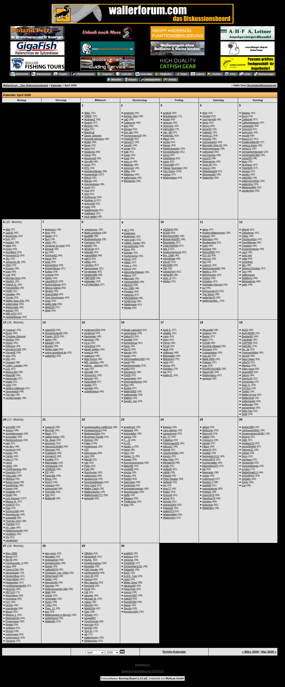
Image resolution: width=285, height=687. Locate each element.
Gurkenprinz (131, 255)
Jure (86, 456)
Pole (86, 469)
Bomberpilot (209, 242)
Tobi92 (245, 391)
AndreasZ (89, 119)
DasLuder (11, 475)
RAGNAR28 (131, 298)
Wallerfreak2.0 (250, 472)
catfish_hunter (132, 242)
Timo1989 (168, 164)
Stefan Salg (51, 349)
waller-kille (51, 304)
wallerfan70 (208, 297)
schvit (166, 498)
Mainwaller (169, 355)
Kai (204, 261)
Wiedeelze (129, 180)
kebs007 (50, 342)
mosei (205, 475)
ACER (166, 232)
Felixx (245, 236)
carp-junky (130, 239)
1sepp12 (50, 427)
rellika (87, 261)
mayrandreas (91, 184)
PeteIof (167, 475)
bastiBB (88, 236)
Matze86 (10, 375)
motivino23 (208, 478)
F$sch (205, 446)
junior (87, 164)
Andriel (88, 122)
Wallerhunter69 (14, 530)
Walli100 (50, 307)
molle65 (167, 469)
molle (166, 465)
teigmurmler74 (210, 291)
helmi (127, 449)
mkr (86, 462)
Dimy (166, 339)
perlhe (166, 142)
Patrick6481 (12, 287)
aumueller (11, 436)
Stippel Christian (251, 268)
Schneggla (248, 381)
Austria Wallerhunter (213, 232)
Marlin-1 (206, 271)
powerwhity (130, 378)
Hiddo (127, 262)
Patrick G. (11, 284)
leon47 (167, 261)
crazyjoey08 (209, 119)
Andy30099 (248, 333)
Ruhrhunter (90, 472)
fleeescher (11, 236)
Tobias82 (168, 508)
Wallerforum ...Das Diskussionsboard (25, 85)
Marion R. (11, 501)
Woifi (47, 310)
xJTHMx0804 (91, 284)
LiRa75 (246, 362)
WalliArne (247, 278)
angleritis (129, 112)
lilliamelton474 (210, 465)
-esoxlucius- (91, 229)
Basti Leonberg (92, 232)
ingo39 (245, 135)
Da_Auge (50, 440)
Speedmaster (131, 491)
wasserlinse (248, 407)
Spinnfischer (13, 514)
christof (206, 116)
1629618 (168, 229)
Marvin (88, 180)
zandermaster (13, 397)
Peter (87, 465)
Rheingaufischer (133, 381)
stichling (206, 501)
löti (203, 469)
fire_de (245, 349)
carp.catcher (170, 430)
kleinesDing (51, 265)
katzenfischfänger (134, 272)
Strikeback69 (209, 171)
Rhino (48, 478)
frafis (244, 440)
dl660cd (10, 478)
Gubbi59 (10, 491)
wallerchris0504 (250, 180)
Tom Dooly (169, 171)
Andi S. (167, 329)
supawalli (11, 517)
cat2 (126, 119)
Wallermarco (209, 375)
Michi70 (128, 285)
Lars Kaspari (13, 498)
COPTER (247, 342)
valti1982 (247, 177)
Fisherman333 (171, 443)
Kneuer (10, 268)
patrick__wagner (93, 365)
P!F (47, 472)
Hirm (126, 453)
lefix (8, 359)
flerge (87, 145)
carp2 (9, 462)
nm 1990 (129, 288)
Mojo (244, 161)
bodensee (129, 233)
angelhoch (129, 427)
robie (8, 385)
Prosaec (128, 291)
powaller (10, 294)
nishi (165, 362)
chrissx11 (207, 440)
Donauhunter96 (53, 333)
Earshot (206, 249)
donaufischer (131, 246)
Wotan (128, 307)
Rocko (127, 475)
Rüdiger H (90, 200)
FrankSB (129, 138)
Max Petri (168, 459)
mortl (87, 187)
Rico (126, 385)
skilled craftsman (15, 388)
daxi (126, 125)
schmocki (89, 203)
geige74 (206, 449)
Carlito (9, 456)
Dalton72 (129, 336)
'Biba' (87, 112)
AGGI (245, 329)
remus (166, 365)
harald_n (129, 446)
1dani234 (50, 329)
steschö (88, 378)
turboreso (207, 504)
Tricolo (9, 297)
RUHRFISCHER (211, 368)
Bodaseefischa (92, 239)
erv (46, 252)
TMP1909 (89, 278)
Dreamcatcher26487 (253, 433)
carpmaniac (130, 333)
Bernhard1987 (171, 236)
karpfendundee (132, 365)
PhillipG (206, 491)
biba (86, 129)
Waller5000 (130, 391)
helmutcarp (90, 453)
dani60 (88, 245)
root (86, 368)
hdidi (8, 245)
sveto (87, 206)
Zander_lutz (130, 401)
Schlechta (129, 485)
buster (9, 453)
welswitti (89, 498)
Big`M (9, 559)
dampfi (206, 443)
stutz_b (167, 278)
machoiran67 (209, 142)
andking (206, 333)
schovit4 (167, 495)
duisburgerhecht (172, 252)
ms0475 (10, 504)
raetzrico (129, 294)
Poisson (206, 362)
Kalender (56, 85)
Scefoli (127, 388)
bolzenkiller (130, 433)
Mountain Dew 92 (212, 145)
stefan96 (168, 274)
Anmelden (254, 85)
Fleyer (166, 342)
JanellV (128, 145)
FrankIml (246, 245)
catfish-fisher (52, 436)
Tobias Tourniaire (172, 168)
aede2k (167, 112)
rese (204, 365)
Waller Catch (91, 488)
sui (203, 287)
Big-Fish (49, 430)
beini (205, 339)
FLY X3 (206, 255)
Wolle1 (167, 281)
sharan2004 (169, 504)
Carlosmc (89, 242)
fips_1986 (168, 255)
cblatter (167, 333)
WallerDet (207, 177)
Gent (87, 148)
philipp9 (167, 482)
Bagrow (167, 427)
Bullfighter (129, 236)
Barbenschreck (14, 440)
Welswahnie (248, 281)
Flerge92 (10, 352)
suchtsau (247, 459)
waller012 (50, 355)
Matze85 (128, 465)
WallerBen (208, 508)
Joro (8, 355)
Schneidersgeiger (134, 488)
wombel (88, 388)
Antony (9, 430)
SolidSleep (169, 158)
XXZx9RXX (248, 475)
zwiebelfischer (13, 317)
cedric (9, 465)
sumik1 (246, 174)
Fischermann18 (132, 135)
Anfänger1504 (92, 329)
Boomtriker (169, 242)
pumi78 (206, 158)
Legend (49, 274)
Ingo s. (128, 265)
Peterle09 (247, 168)
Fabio (87, 443)
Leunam (10, 362)
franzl (48, 258)
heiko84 (88, 252)
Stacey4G (207, 372)
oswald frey (169, 271)
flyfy (8, 239)
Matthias (128, 164)
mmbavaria (51, 465)
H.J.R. (127, 443)
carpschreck (170, 433)
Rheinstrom (208, 161)
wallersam (247, 404)
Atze (204, 112)
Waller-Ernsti (249, 394)
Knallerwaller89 (250, 142)
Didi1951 (246, 346)
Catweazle (247, 125)
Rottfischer (90, 197)
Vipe (126, 504)
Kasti (126, 158)
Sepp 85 (207, 164)
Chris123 (247, 129)
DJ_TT (167, 436)
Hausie (128, 352)
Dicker (9, 342)
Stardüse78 (208, 498)
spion (166, 161)
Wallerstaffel (170, 514)
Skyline (49, 291)
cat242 (9, 232)
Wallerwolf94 (249, 187)
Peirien (206, 278)
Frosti (166, 346)
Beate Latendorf (133, 329)
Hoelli (9, 495)
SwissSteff (90, 381)
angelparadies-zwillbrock (98, 427)
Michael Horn (13, 278)
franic (127, 346)
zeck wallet (90, 216)
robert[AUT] (51, 281)
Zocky (245, 482)
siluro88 (88, 372)
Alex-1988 (11, 553)
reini (86, 193)
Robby (166, 491)
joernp (127, 268)
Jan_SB (167, 132)
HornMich (11, 252)
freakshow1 (90, 446)
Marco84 (129, 278)
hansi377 (129, 142)
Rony (245, 456)
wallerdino (247, 184)
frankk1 (10, 242)
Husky (127, 355)
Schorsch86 (12, 511)
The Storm (208, 294)
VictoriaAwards (250, 465)
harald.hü (89, 151)
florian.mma (12, 482)
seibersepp (90, 475)
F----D (127, 440)
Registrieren (268, 85)
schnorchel (51, 488)
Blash (48, 433)
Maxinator (207, 472)
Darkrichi (10, 472)
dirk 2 (166, 249)
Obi (165, 268)
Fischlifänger (249, 242)
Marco (127, 275)
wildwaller (89, 281)
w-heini (246, 469)
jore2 (47, 261)
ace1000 (10, 427)
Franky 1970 (52, 336)
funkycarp (247, 132)
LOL (8, 368)
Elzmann (207, 349)
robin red (246, 255)
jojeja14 (88, 352)
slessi (166, 155)
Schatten (207, 281)
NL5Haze (247, 164)
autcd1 (206, 236)
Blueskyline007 (171, 239)
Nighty (48, 278)
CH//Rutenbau (14, 469)
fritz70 (127, 349)
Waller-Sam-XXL (15, 300)
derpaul (128, 129)
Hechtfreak (169, 258)
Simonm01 (90, 375)
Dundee (128, 339)
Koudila (49, 459)
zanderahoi (248, 190)
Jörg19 (245, 355)
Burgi (245, 116)
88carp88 (207, 329)
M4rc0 (87, 177)
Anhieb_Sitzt (131, 116)
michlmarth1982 (251, 155)
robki (244, 258)
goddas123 (248, 443)
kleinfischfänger (93, 171)
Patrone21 (247, 449)
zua (244, 485)
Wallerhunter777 (93, 495)
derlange (89, 249)
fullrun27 (168, 446)
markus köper (249, 145)
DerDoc (10, 339)
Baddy (48, 236)
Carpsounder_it (14, 563)
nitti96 (166, 472)
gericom (167, 122)
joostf (127, 362)
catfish (206, 436)
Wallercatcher (92, 491)
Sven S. (246, 385)
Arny (47, 232)
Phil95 (127, 375)
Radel (9, 381)
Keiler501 (168, 135)
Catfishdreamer (250, 122)
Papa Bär (50, 475)
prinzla (127, 472)
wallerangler (130, 394)
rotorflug (88, 265)
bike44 (245, 229)
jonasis (128, 459)
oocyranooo (209, 155)
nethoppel (207, 151)
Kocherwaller (209, 462)
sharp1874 (208, 495)
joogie (127, 148)
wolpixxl (206, 378)
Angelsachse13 (92, 430)
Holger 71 (129, 456)
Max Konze (90, 359)
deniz (205, 122)
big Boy (10, 446)
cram (166, 336)
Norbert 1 (207, 482)
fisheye (246, 436)
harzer (127, 259)
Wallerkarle (130, 304)
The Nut (10, 394)
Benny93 (207, 433)
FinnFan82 (51, 255)
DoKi (205, 245)
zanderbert (12, 540)
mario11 (206, 265)
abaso (205, 427)
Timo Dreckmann (54, 297)
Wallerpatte (12, 307)
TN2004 (10, 524)
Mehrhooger (209, 274)
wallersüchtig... (210, 300)
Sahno (245, 375)
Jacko (48, 339)
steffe (127, 495)
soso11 (206, 168)
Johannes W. (13, 261)
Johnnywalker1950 (134, 359)
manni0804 (90, 255)
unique (167, 174)
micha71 (246, 148)
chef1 (48, 242)
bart (8, 443)
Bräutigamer (170, 116)
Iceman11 (50, 456)
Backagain (90, 336)
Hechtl (166, 449)
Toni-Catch (90, 485)
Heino (87, 155)
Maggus (246, 365)
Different (10, 346)
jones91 (206, 138)
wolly (244, 284)
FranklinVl (50, 453)
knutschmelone (250, 249)
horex (9, 249)
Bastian (246, 112)
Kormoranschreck (134, 462)
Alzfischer (207, 430)
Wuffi (244, 414)
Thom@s (50, 491)
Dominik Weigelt (211, 346)
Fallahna (168, 440)
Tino (244, 271)
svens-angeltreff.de (55, 352)
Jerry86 (88, 161)
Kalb (126, 151)
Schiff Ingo (130, 301)
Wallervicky (169, 517)
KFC (86, 168)
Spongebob (12, 391)
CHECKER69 (170, 245)
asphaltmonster (14, 433)
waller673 (168, 511)
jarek (166, 349)
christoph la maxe (55, 245)
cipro (8, 566)
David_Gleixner (92, 135)
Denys (205, 125)
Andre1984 (248, 427)
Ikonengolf (90, 158)
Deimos (88, 440)
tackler (88, 385)
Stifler (127, 171)
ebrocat (49, 249)
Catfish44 (247, 119)
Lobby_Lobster (14, 365)
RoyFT (48, 482)
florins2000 (208, 252)
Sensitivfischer (171, 151)
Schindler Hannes (212, 284)
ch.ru (87, 342)
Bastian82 (247, 336)
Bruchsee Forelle (93, 436)
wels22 (9, 310)
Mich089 (168, 265)
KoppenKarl (91, 174)
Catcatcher (248, 232)
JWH (8, 265)
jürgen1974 (208, 459)
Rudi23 (128, 478)
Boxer (9, 333)
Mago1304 (12, 372)
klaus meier (248, 359)
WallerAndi (248, 397)
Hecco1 (206, 258)
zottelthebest (91, 391)
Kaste (127, 155)
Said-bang (129, 482)
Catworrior (129, 122)
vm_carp (10, 527)
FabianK (207, 132)
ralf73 (87, 258)
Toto (47, 495)
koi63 (127, 368)
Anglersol (89, 333)
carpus (127, 436)
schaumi (49, 485)
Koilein (48, 271)
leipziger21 (130, 372)
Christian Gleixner (16, 336)
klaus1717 (247, 138)
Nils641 (10, 281)
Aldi (8, 229)
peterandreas (209, 488)
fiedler (87, 142)
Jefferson (168, 352)
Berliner (88, 125)
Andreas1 (50, 229)
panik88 (206, 485)
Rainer (166, 145)
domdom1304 (13, 349)
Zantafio (246, 478)
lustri (8, 271)
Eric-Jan (128, 132)
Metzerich (168, 359)
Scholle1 (168, 368)
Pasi (8, 508)
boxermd (10, 449)
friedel (166, 119)
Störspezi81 (209, 174)
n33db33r (50, 469)
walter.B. (168, 375)
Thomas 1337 (13, 521)
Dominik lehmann (94, 138)
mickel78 (246, 158)
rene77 (167, 488)
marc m (128, 161)
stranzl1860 (51, 294)
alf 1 (126, 230)
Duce (127, 249)
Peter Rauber (170, 478)
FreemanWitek (250, 352)
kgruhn (167, 456)
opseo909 (247, 372)
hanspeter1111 (210, 456)
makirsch (89, 355)
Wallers (128, 397)
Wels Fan (247, 410)
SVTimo (246, 388)
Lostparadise (209, 352)
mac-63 (206, 355)
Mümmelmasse (211, 148)
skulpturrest (90, 478)
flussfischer (12, 485)
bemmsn (89, 339)
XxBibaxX (89, 213)
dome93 (206, 129)
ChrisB (206, 342)
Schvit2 (167, 501)
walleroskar (12, 304)
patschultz (11, 378)
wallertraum (248, 274)
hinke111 (207, 135)
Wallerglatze (170, 177)
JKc (8, 258)
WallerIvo (129, 174)
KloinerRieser (52, 268)
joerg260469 (249, 446)
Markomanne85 (211, 268)
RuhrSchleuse (53, 284)
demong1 (50, 443)
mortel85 (129, 469)
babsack (128, 430)
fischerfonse (130, 342)
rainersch (129, 168)
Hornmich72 (12, 255)
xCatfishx (11, 533)
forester (128, 252)
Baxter (206, 336)
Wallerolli (50, 498)
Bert (47, 239)
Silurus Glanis (53, 287)
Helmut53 (168, 129)
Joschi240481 (171, 453)
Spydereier (90, 271)
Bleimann (207, 239)
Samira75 (247, 378)
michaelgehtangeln (252, 151)
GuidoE (206, 453)
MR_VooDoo (91, 362)
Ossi (86, 190)
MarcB (88, 459)
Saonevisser (91, 268)
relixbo (245, 453)
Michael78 (169, 462)
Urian (48, 300)
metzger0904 (131, 281)
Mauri (166, 138)
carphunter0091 (250, 430)
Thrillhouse (130, 501)
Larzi (244, 252)
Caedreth (247, 339)
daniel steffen (91, 349)
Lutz (8, 274)
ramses (246, 171)
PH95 (9, 291)
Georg (9, 488)
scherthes (247, 261)
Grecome (168, 125)
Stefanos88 (90, 274)
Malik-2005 (208, 359)
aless (205, 229)
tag (164, 372)
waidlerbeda (91, 210)
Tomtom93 (247, 462)
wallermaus (130, 177)
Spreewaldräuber (94, 482)
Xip (7, 537)
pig (164, 485)
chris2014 (89, 346)
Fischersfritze (249, 239)
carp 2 (9, 459)
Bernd (9, 556)
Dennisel (50, 449)
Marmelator (51, 462)
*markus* (11, 329)
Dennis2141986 (54, 446)
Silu (244, 265)
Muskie (49, 346)
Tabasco (128, 498)
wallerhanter (248, 401)
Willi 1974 (11, 313)
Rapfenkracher (171, 148)
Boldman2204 (92, 433)
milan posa (248, 368)
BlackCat (89, 132)
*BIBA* (88, 116)
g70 (86, 449)
